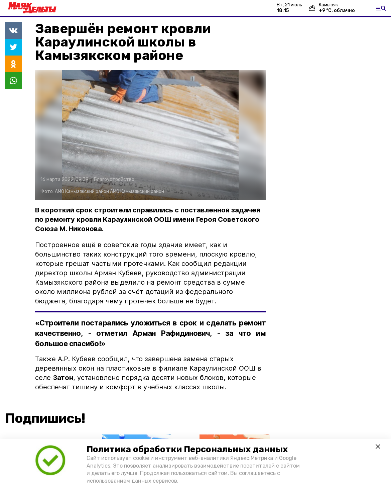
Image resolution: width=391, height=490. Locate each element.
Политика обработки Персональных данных (187, 449)
